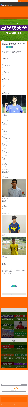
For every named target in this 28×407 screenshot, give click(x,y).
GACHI (15, 397)
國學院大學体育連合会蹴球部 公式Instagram (7, 56)
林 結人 (3, 256)
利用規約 (2, 404)
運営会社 (14, 404)
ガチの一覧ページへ (14, 294)
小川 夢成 (3, 114)
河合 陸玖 (3, 234)
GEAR (2, 399)
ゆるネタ (15, 399)
